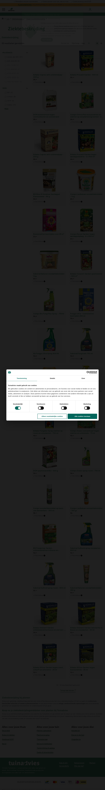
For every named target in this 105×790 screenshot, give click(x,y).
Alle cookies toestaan (82, 416)
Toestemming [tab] (22, 378)
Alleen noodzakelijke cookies (52, 416)
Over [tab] (83, 378)
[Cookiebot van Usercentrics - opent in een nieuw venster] (88, 372)
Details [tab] (52, 378)
